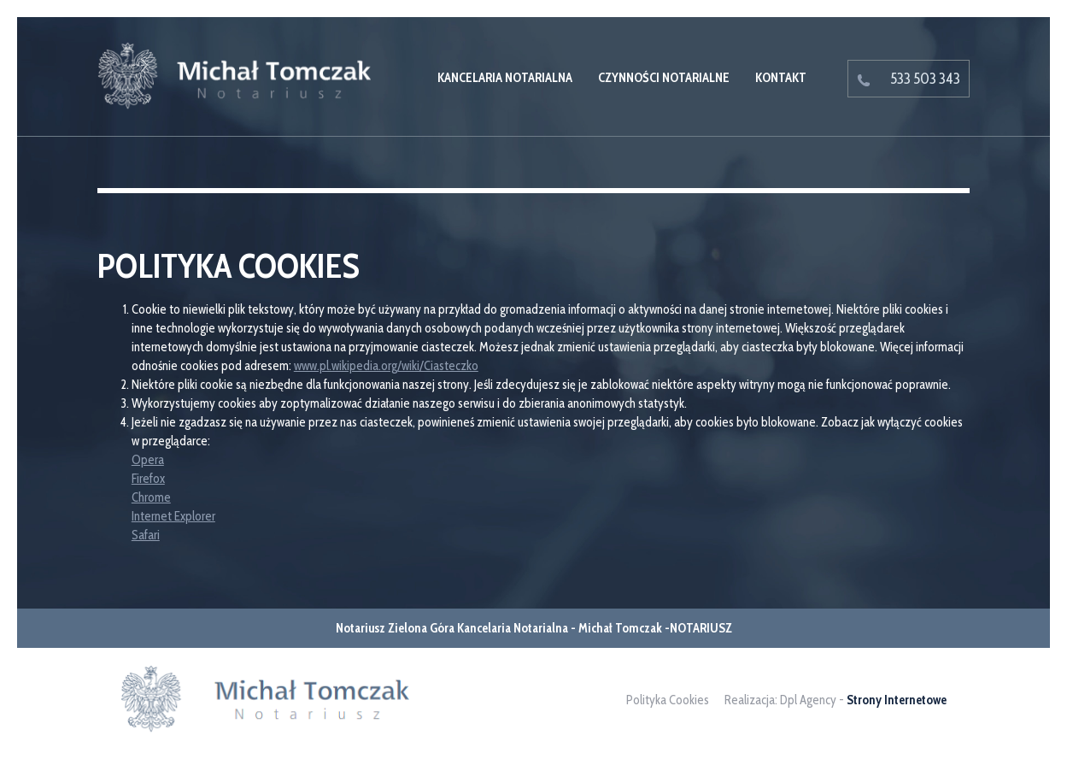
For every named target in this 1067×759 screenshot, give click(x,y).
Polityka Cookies (667, 700)
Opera (148, 460)
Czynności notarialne (664, 77)
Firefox (148, 478)
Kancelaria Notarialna (504, 77)
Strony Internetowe (897, 700)
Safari (146, 535)
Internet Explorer (173, 516)
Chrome (151, 497)
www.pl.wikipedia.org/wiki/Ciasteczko (386, 366)
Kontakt (780, 77)
